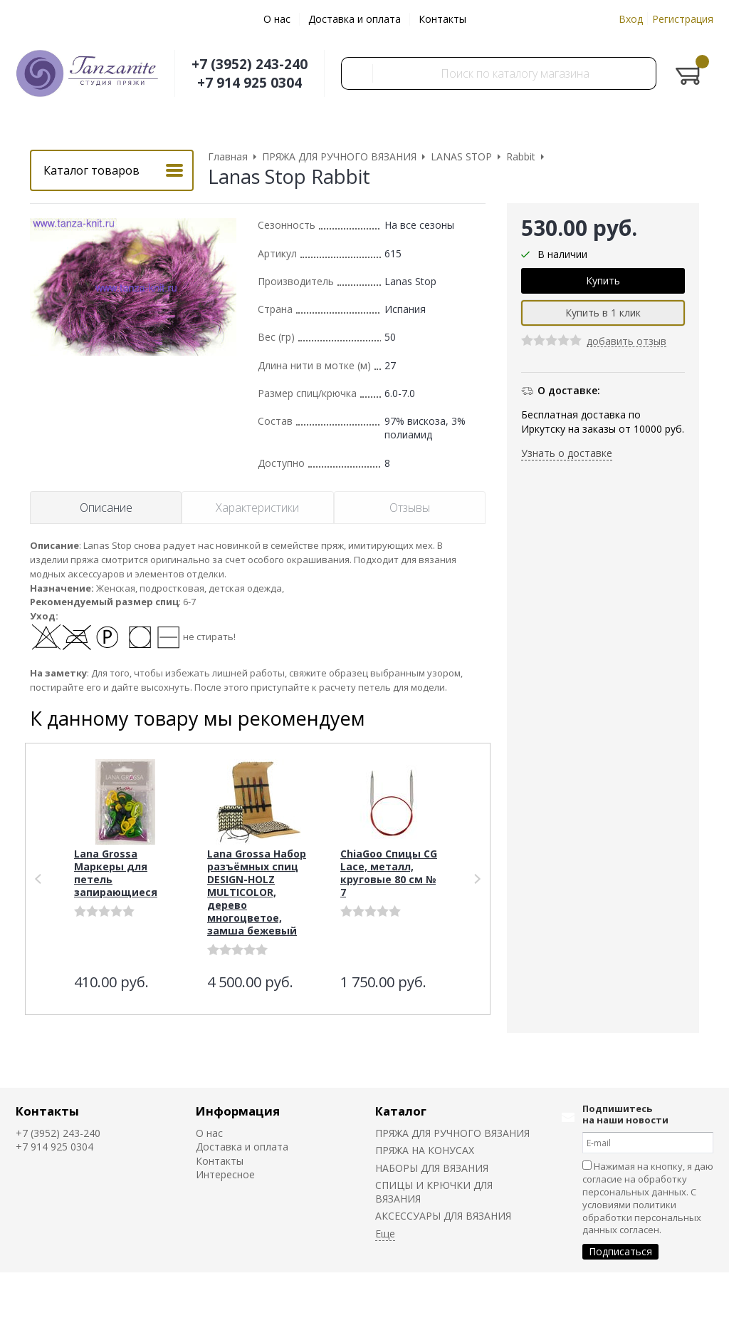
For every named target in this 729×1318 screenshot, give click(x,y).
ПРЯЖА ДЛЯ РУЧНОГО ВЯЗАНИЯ (452, 1133)
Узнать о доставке (566, 453)
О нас (276, 19)
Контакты (442, 19)
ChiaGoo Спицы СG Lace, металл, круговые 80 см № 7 (388, 873)
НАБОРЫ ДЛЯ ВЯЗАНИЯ (431, 1168)
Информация (238, 1111)
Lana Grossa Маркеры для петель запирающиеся (115, 873)
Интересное (225, 1174)
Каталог (400, 1111)
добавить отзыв (626, 341)
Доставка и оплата (354, 19)
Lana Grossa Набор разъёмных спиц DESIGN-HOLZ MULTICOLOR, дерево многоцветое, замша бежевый (256, 892)
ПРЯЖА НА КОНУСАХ (424, 1150)
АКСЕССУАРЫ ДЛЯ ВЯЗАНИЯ (443, 1215)
